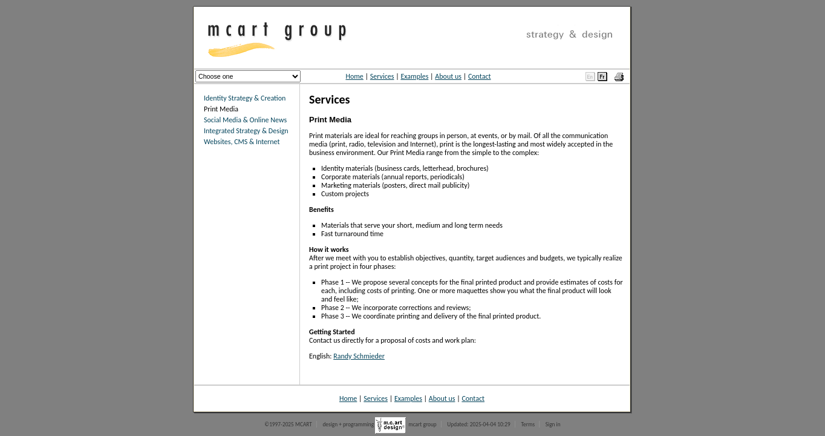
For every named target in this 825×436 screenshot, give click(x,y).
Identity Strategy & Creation (244, 98)
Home (354, 76)
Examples (414, 76)
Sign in (553, 424)
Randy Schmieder (359, 356)
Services (382, 76)
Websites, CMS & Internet (241, 141)
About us (448, 76)
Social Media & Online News (245, 120)
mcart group (422, 424)
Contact (479, 76)
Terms (528, 424)
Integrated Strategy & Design (246, 131)
